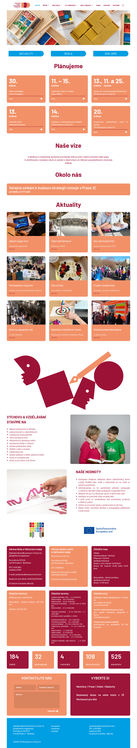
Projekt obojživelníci (104, 285)
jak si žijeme (85, 5)
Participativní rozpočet (21, 285)
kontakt (116, 5)
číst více (12, 249)
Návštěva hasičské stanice (107, 329)
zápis (98, 5)
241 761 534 (21, 609)
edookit (106, 5)
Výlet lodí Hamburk (61, 241)
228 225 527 (27, 597)
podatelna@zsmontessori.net (28, 574)
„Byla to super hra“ (18, 241)
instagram (55, 726)
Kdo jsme (111, 53)
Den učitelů (57, 285)
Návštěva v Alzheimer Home (66, 329)
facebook (55, 728)
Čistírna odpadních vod (21, 329)
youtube (54, 731)
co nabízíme (70, 5)
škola (45, 5)
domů (37, 5)
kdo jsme (56, 5)
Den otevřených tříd (104, 241)
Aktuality (26, 53)
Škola (68, 53)
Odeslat (52, 711)
